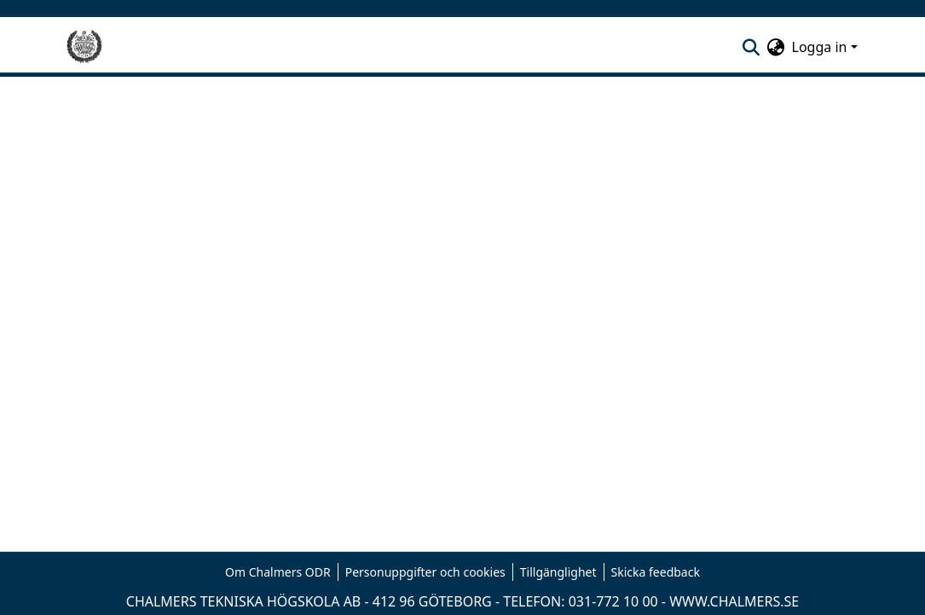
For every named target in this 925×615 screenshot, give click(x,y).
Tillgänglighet (558, 572)
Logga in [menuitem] (819, 47)
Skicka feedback (655, 572)
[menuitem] (776, 47)
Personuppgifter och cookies (425, 572)
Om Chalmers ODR (278, 572)
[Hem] (84, 47)
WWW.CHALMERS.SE (734, 601)
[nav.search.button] (751, 47)
